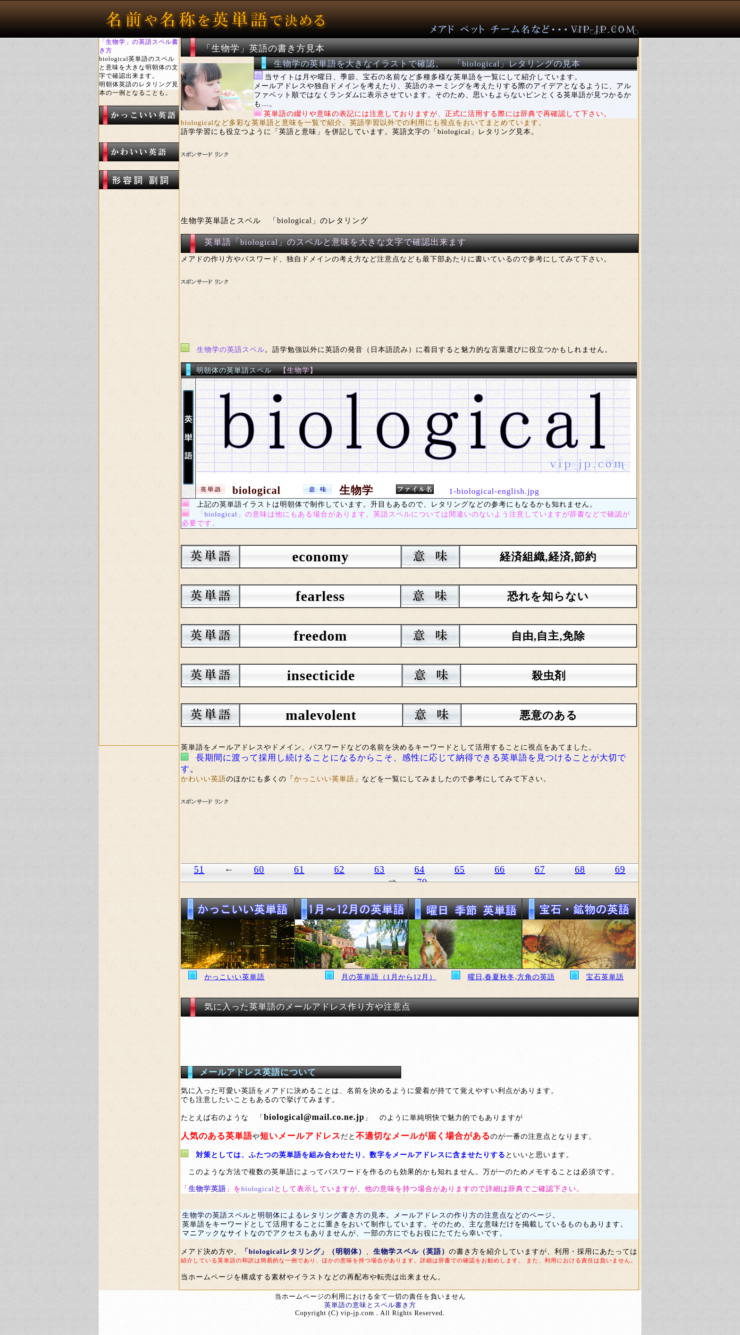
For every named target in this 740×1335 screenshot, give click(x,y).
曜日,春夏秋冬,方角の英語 (511, 977)
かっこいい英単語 (234, 977)
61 (299, 869)
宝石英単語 (605, 977)
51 (199, 869)
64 (419, 869)
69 (620, 869)
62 (339, 869)
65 (459, 869)
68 (580, 869)
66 (500, 869)
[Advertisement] (358, 172)
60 (259, 869)
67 (540, 869)
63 (379, 869)
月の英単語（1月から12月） (389, 977)
